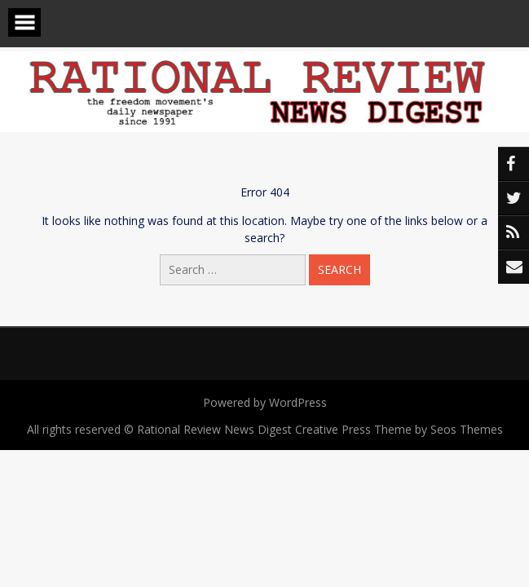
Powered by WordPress (265, 402)
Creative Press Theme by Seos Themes (399, 429)
